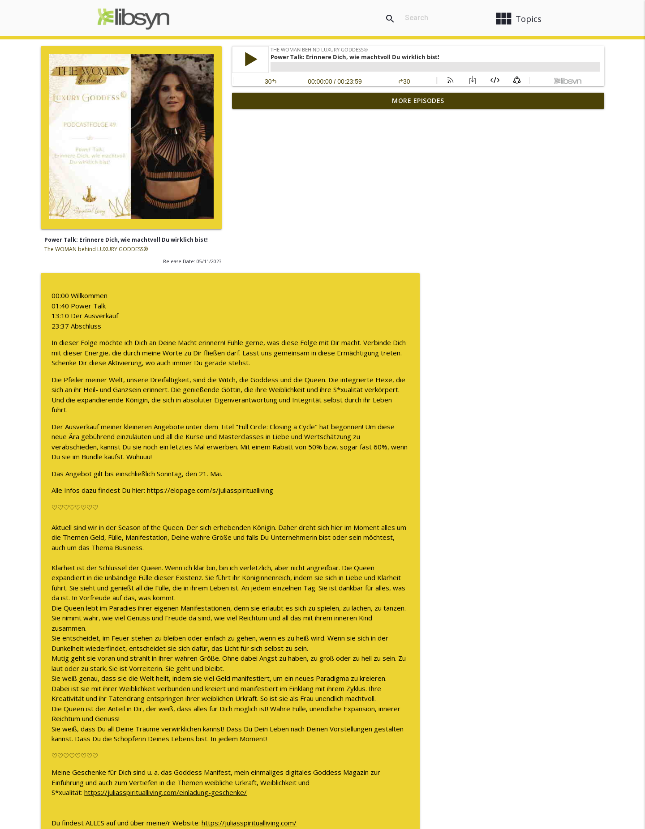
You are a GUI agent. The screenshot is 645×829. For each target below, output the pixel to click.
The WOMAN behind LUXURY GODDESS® (96, 249)
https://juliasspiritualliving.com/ (440, 661)
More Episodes (418, 100)
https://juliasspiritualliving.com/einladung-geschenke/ (356, 631)
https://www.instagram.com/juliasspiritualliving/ (453, 681)
